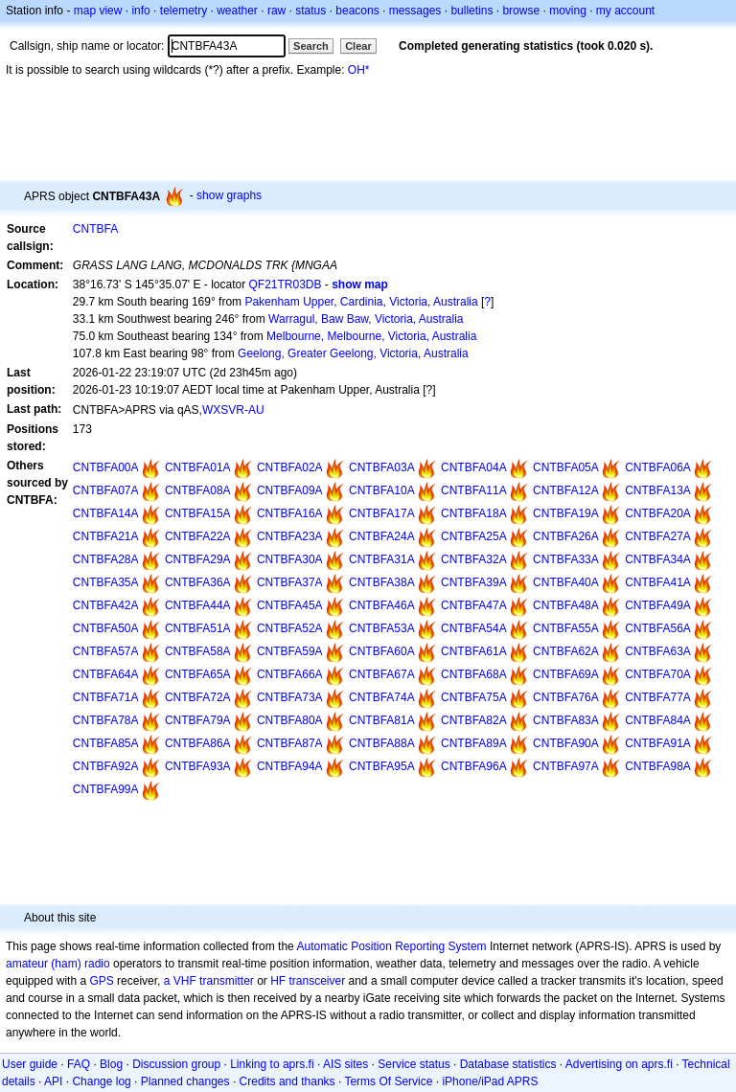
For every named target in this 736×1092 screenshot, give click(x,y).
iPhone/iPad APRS (490, 1081)
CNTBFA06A (658, 467)
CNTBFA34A (658, 559)
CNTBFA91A (658, 743)
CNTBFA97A (566, 766)
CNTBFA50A (106, 628)
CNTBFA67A (382, 674)
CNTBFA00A (106, 467)
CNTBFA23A (290, 536)
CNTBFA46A (382, 605)
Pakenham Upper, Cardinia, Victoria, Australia (360, 301)
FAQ (78, 1064)
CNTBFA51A (198, 628)
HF (278, 981)
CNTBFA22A (198, 536)
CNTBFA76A (566, 697)
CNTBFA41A (658, 582)
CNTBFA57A (106, 651)
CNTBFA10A (382, 490)
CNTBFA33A (566, 559)
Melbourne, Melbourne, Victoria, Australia (371, 336)
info (140, 10)
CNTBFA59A (290, 651)
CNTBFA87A (290, 743)
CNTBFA (95, 229)
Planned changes (185, 1081)
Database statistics (508, 1064)
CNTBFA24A (382, 536)
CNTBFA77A (658, 697)
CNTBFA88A (382, 743)
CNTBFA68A (474, 674)
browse (521, 10)
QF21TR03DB (284, 284)
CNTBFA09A (290, 490)
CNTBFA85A (106, 743)
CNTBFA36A (198, 582)
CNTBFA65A (198, 674)
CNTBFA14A (106, 513)
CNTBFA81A (382, 720)
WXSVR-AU (233, 410)
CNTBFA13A (658, 490)
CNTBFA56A (658, 628)
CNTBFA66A (290, 674)
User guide (30, 1064)
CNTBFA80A (290, 720)
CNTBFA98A (658, 766)
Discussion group (176, 1064)
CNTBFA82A (474, 720)
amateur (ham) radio (58, 963)
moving (567, 10)
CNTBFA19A (566, 513)
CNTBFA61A (474, 651)
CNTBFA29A (198, 559)
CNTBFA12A (566, 490)
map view (98, 10)
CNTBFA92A (106, 766)
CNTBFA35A (106, 582)
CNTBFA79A (198, 720)
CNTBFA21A (106, 536)
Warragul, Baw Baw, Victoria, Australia (365, 319)
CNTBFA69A (566, 674)
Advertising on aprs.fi (619, 1064)
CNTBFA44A (198, 605)
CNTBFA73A (290, 697)
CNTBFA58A (198, 651)
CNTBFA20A (658, 513)
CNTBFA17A (382, 513)
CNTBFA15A (198, 513)
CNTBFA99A (106, 789)
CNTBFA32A (474, 559)
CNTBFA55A (566, 628)
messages (415, 10)
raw (276, 10)
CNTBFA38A (382, 582)
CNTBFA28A (106, 559)
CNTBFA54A (474, 628)
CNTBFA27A (658, 536)
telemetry (183, 10)
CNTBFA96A (474, 766)
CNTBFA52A (290, 628)
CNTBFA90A (566, 743)
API (53, 1081)
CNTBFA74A (382, 697)
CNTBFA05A (566, 467)
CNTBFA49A (658, 605)
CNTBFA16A (290, 513)
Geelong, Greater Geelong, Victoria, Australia (353, 353)
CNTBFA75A (474, 697)
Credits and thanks (287, 1081)
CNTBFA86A (198, 743)
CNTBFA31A (382, 559)
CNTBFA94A (290, 766)
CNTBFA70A (658, 674)
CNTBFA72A (198, 697)
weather (237, 10)
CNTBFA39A (474, 582)
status (310, 10)
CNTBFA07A (106, 490)
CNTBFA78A (106, 720)
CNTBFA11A (474, 490)
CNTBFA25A (474, 536)
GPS (101, 981)
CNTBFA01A (198, 467)
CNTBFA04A (474, 467)
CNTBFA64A (106, 674)
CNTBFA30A (290, 559)
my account (625, 10)
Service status (413, 1064)
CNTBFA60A (382, 651)
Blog (111, 1064)
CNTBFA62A (566, 651)
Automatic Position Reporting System (391, 946)
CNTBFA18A (474, 513)
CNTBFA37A (290, 582)
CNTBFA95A (382, 766)
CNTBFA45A (290, 605)
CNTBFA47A (474, 605)
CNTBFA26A (566, 536)
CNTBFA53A (382, 628)
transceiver (317, 981)
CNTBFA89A (474, 743)
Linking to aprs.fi (271, 1064)
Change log (101, 1081)
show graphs (229, 195)
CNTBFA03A (382, 467)
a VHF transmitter (209, 981)
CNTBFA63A (658, 651)
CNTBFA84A (658, 720)
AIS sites (345, 1064)
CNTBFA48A (566, 605)
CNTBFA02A (290, 467)
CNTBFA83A (566, 720)
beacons (357, 10)
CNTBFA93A (198, 766)
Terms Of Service (388, 1081)
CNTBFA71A (106, 697)
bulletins (471, 10)
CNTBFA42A (106, 605)
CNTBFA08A (198, 490)
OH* (359, 70)
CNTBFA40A (566, 582)
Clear (358, 46)
